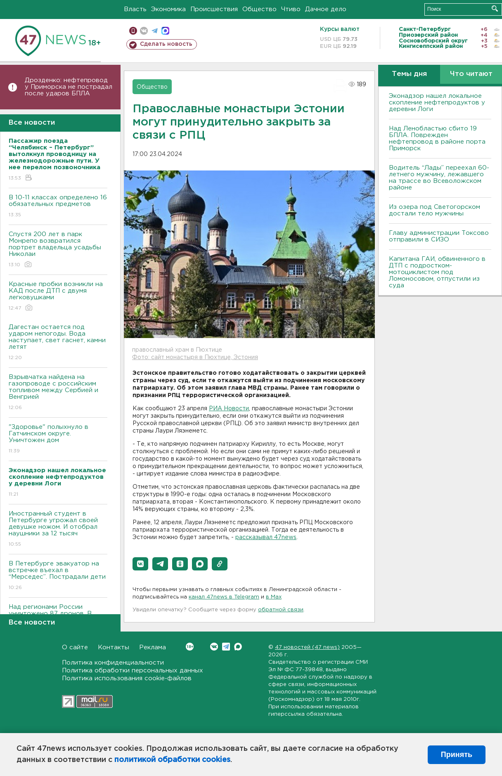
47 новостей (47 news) (307, 647)
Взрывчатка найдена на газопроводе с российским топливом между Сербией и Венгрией (58, 392)
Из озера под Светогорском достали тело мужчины (434, 210)
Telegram (226, 647)
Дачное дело (325, 9)
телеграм (155, 31)
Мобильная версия (133, 31)
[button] (140, 563)
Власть (135, 9)
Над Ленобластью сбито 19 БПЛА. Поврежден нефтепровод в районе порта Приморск (437, 138)
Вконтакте (190, 647)
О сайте (75, 647)
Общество (259, 9)
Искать (495, 8)
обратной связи (280, 610)
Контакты (113, 647)
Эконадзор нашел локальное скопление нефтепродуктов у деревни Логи (437, 102)
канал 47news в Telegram (224, 597)
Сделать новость (166, 44)
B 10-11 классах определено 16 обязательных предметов (58, 206)
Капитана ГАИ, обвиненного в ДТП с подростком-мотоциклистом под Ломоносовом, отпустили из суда (437, 272)
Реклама (152, 647)
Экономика (168, 9)
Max (238, 647)
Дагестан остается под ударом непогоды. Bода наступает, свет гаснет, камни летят (58, 342)
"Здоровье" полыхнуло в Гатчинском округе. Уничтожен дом (58, 439)
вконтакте (144, 31)
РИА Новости (229, 408)
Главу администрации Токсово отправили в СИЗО (439, 236)
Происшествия (214, 9)
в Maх (274, 597)
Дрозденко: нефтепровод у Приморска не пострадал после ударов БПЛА (68, 87)
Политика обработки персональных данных (132, 670)
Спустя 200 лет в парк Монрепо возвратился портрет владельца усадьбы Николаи (58, 250)
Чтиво (291, 9)
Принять (456, 754)
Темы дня (409, 74)
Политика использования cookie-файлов (127, 678)
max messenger (165, 31)
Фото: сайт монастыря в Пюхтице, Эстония (195, 357)
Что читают (471, 74)
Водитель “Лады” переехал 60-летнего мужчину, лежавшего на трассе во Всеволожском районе (439, 177)
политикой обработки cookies (172, 760)
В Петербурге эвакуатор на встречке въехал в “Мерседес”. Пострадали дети (58, 576)
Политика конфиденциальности (113, 662)
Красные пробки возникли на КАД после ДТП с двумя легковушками (58, 297)
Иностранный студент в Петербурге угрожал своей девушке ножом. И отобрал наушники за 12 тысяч (58, 529)
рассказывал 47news (265, 537)
